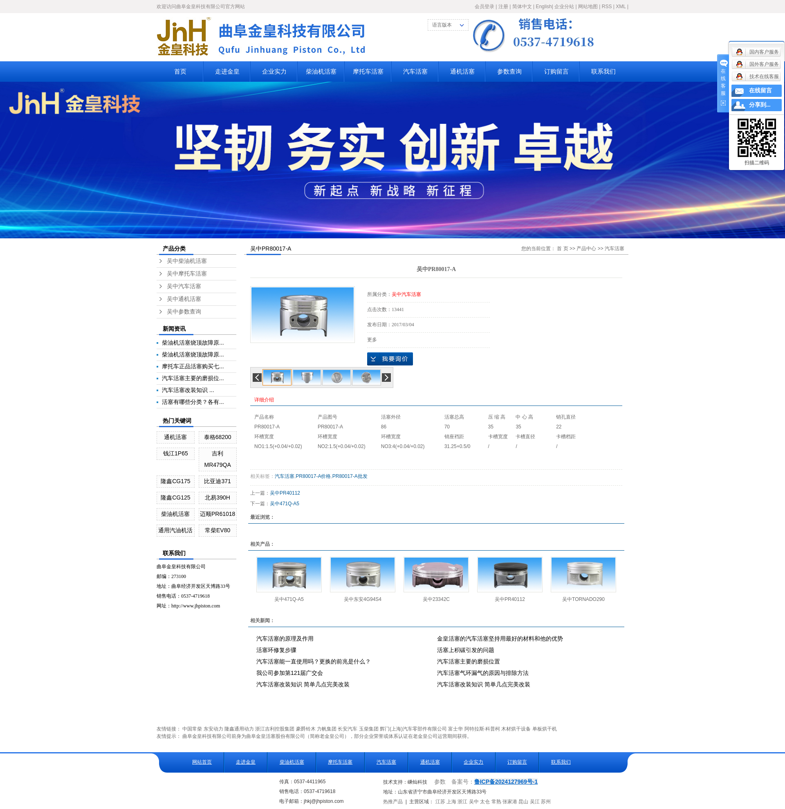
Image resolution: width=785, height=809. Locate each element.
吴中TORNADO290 (583, 599)
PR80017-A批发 (350, 476)
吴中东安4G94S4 (362, 599)
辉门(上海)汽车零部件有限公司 (413, 729)
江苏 (440, 802)
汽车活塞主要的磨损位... (193, 378)
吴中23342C (436, 599)
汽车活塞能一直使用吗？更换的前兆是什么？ (313, 661)
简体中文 (522, 6)
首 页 (562, 248)
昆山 (523, 802)
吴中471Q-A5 (284, 503)
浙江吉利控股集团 (274, 729)
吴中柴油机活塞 (187, 261)
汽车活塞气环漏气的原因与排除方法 (483, 673)
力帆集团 (326, 729)
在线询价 (390, 358)
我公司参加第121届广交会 (289, 673)
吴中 (474, 802)
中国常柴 (192, 729)
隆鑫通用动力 (239, 729)
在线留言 (760, 90)
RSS (607, 6)
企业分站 (564, 6)
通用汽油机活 (175, 530)
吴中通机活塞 (184, 299)
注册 (503, 6)
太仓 (485, 802)
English (544, 6)
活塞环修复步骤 (276, 650)
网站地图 (588, 6)
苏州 (546, 802)
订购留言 (556, 71)
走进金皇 (227, 71)
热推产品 (393, 802)
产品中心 (586, 248)
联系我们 (603, 71)
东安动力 (213, 729)
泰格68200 (217, 437)
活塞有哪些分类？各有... (193, 402)
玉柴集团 (369, 729)
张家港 (509, 802)
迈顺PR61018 (217, 514)
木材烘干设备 (516, 729)
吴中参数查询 (184, 312)
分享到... (760, 105)
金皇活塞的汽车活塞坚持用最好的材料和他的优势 (500, 638)
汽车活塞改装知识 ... (188, 390)
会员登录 (484, 6)
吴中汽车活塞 (184, 286)
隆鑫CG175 (175, 481)
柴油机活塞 (321, 71)
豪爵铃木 (306, 729)
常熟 (496, 802)
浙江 (462, 802)
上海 (451, 802)
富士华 (455, 729)
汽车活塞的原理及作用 (285, 638)
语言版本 (442, 25)
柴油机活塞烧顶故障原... (193, 342)
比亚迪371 (217, 481)
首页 (180, 71)
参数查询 (509, 71)
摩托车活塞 (368, 71)
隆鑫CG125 (175, 497)
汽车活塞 (415, 71)
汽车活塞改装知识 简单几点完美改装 (303, 684)
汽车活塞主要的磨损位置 (468, 661)
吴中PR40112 (285, 493)
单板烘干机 (544, 729)
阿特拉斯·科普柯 (482, 729)
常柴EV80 (217, 530)
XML (621, 6)
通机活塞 (462, 71)
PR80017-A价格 (313, 476)
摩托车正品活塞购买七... (193, 366)
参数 (440, 782)
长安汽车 (347, 729)
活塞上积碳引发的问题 (465, 650)
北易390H (217, 497)
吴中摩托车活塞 (187, 274)
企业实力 (274, 71)
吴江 (535, 802)
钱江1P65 (175, 453)
